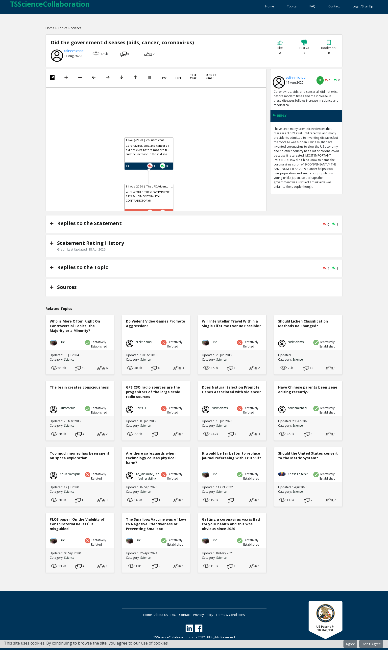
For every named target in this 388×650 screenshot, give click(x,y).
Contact (326, 7)
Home (238, 7)
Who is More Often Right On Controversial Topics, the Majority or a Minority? (75, 326)
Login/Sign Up (363, 7)
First (164, 81)
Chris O (141, 408)
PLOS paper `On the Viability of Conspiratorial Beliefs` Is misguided (77, 524)
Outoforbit (67, 408)
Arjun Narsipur (70, 474)
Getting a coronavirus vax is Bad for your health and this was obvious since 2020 (231, 524)
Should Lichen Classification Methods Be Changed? (303, 323)
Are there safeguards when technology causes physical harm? (150, 458)
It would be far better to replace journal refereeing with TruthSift (231, 456)
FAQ (297, 7)
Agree (350, 644)
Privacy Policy (213, 615)
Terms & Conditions (246, 615)
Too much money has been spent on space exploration (79, 456)
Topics (268, 7)
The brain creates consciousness (79, 387)
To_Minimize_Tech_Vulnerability (147, 476)
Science (76, 31)
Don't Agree (371, 644)
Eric (62, 342)
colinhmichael (74, 54)
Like (280, 50)
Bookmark (329, 50)
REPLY (279, 119)
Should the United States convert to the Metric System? (308, 456)
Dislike (304, 51)
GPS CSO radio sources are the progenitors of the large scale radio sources (153, 392)
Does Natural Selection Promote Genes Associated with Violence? (231, 390)
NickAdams (143, 342)
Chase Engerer (298, 474)
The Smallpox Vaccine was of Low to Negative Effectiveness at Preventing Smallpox (156, 524)
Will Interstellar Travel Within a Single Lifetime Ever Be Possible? (231, 323)
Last (178, 81)
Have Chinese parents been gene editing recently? (307, 390)
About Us (152, 615)
